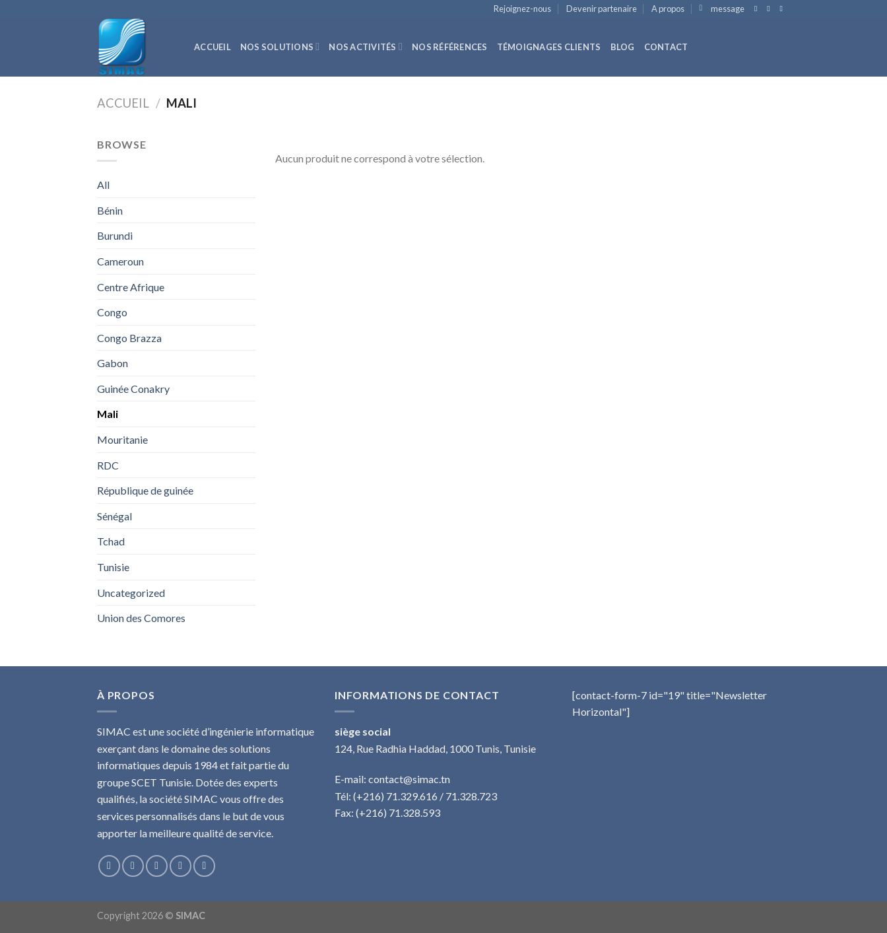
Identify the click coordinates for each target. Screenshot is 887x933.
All (103, 184)
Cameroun (120, 261)
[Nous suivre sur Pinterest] (204, 866)
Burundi (115, 235)
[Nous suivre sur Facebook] (758, 8)
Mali (107, 413)
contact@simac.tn (409, 779)
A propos (667, 8)
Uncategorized (131, 592)
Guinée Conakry (133, 388)
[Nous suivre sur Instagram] (133, 866)
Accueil (212, 47)
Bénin (110, 210)
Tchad (111, 541)
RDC (108, 465)
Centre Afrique (130, 287)
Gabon (112, 363)
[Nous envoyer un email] (783, 8)
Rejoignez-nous (522, 8)
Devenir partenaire (601, 8)
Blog (622, 47)
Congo (112, 312)
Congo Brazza (129, 337)
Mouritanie (122, 439)
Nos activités (366, 46)
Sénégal (114, 516)
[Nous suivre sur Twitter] (771, 8)
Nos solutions (280, 46)
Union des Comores (141, 617)
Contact (666, 47)
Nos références (450, 47)
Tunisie (113, 567)
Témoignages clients (549, 47)
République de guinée (145, 490)
